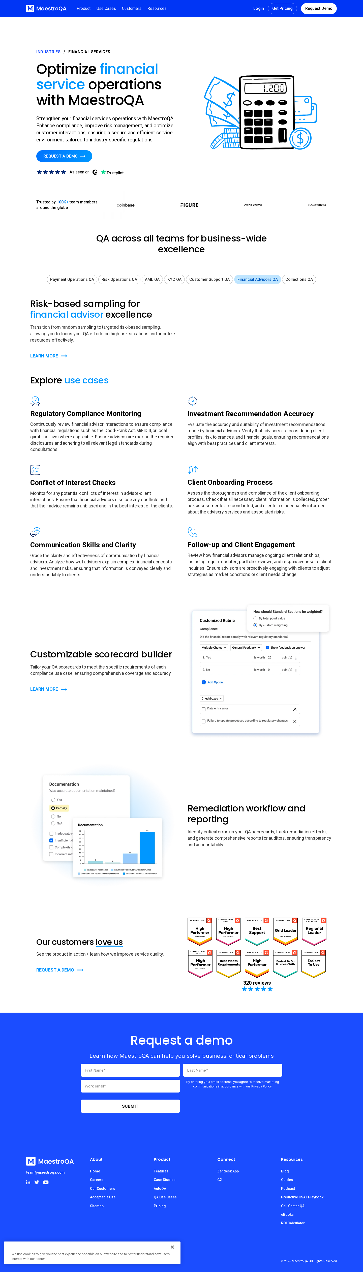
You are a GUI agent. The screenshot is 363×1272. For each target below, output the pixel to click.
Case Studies (164, 1180)
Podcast (288, 1189)
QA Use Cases (165, 1197)
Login (258, 8)
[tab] (72, 279)
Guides (287, 1180)
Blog (285, 1171)
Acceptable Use (102, 1197)
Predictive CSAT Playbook (302, 1197)
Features (161, 1171)
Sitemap (97, 1206)
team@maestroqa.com (45, 1172)
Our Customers (102, 1189)
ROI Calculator (293, 1223)
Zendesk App (228, 1171)
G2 (219, 1180)
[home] (46, 8)
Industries (48, 51)
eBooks (287, 1215)
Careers (96, 1180)
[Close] (172, 1247)
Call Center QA (293, 1206)
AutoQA (160, 1189)
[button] (83, 8)
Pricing (160, 1206)
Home (95, 1171)
